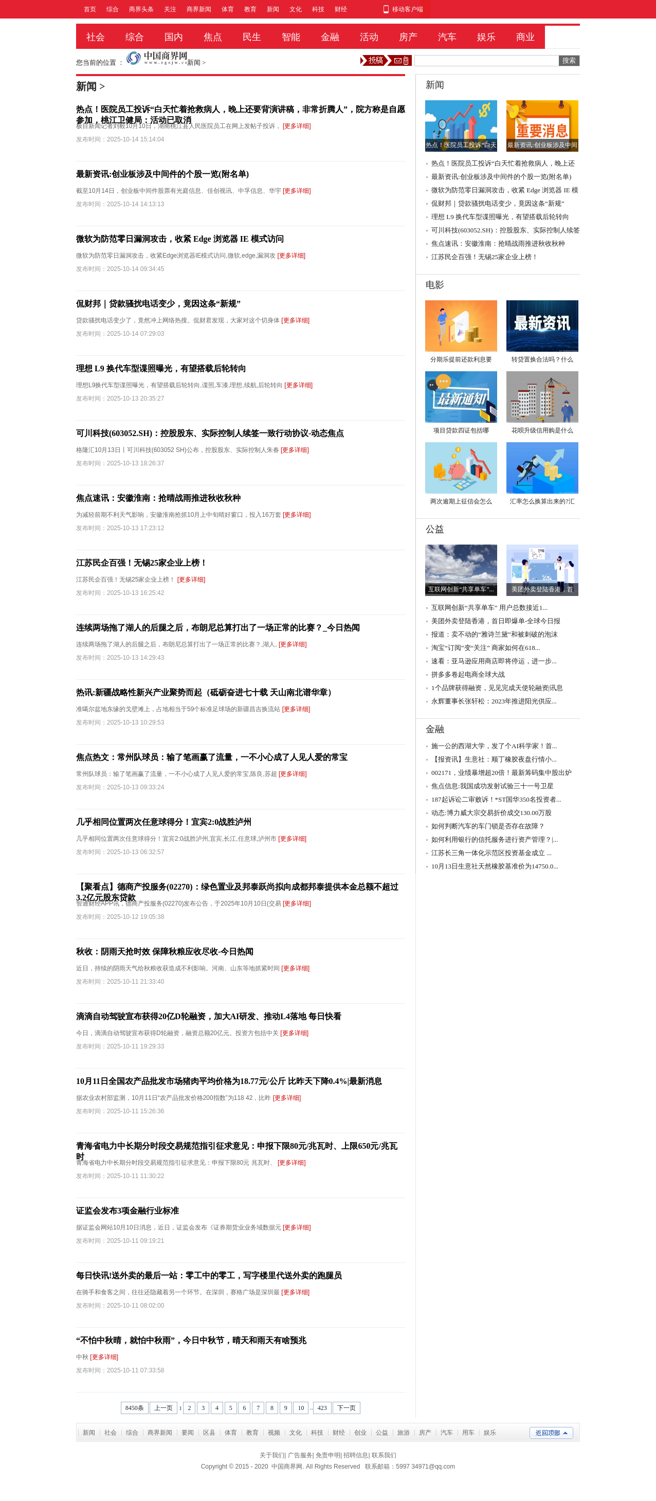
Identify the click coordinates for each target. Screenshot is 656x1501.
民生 (252, 37)
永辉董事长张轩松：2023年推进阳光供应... (494, 701)
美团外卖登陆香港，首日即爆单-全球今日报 (495, 621)
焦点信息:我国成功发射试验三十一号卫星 (492, 786)
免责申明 (328, 1455)
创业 (360, 1432)
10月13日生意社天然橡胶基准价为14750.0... (494, 866)
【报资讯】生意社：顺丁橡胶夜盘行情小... (494, 759)
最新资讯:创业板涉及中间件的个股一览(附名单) (162, 174)
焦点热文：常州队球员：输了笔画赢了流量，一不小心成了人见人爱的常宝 (212, 757)
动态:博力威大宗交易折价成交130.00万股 (491, 813)
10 (301, 1408)
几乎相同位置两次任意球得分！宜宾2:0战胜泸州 (163, 822)
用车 (468, 1432)
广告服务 (300, 1455)
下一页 (346, 1408)
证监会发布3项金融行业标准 (127, 1210)
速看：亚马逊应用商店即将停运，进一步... (494, 661)
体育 (228, 9)
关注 (170, 9)
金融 (330, 37)
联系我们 (384, 1455)
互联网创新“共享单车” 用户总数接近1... (489, 607)
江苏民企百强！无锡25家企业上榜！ (142, 562)
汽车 (447, 37)
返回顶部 (551, 1433)
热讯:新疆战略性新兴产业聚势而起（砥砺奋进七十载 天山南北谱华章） (206, 692)
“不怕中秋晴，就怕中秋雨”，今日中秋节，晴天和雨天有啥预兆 (191, 1340)
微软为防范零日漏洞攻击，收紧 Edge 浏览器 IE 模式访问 (180, 238)
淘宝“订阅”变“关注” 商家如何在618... (485, 648)
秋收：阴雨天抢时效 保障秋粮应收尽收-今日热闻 (164, 951)
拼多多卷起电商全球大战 (468, 674)
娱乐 (486, 37)
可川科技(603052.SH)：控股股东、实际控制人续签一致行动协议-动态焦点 (210, 433)
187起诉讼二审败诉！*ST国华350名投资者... (496, 799)
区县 (209, 1432)
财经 (341, 9)
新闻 (273, 9)
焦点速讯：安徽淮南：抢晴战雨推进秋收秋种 (158, 498)
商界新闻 (199, 9)
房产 (408, 37)
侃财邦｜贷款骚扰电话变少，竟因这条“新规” (158, 303)
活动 (369, 37)
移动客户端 (407, 9)
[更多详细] (297, 126)
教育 (250, 9)
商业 (525, 37)
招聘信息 (355, 1455)
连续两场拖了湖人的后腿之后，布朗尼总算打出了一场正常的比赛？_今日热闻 (218, 627)
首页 (90, 9)
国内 (174, 37)
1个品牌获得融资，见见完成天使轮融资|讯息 (497, 688)
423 (322, 1408)
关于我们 (272, 1455)
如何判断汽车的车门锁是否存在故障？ (488, 826)
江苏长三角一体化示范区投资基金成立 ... (491, 853)
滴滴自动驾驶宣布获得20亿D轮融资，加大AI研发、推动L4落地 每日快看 (208, 1016)
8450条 (134, 1408)
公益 (382, 1432)
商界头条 (141, 9)
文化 (295, 9)
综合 (112, 9)
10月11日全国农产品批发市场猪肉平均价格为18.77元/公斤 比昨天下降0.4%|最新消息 (229, 1081)
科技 (318, 9)
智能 (291, 37)
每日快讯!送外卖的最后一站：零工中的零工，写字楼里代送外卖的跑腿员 (209, 1275)
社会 (95, 37)
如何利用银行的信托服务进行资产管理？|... (494, 839)
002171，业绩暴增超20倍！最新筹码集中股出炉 (501, 772)
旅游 (403, 1432)
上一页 (163, 1408)
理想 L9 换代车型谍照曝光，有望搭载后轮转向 (161, 368)
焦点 (213, 37)
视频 (274, 1432)
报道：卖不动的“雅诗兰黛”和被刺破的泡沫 (494, 634)
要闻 (187, 1432)
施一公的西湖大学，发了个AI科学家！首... (494, 746)
